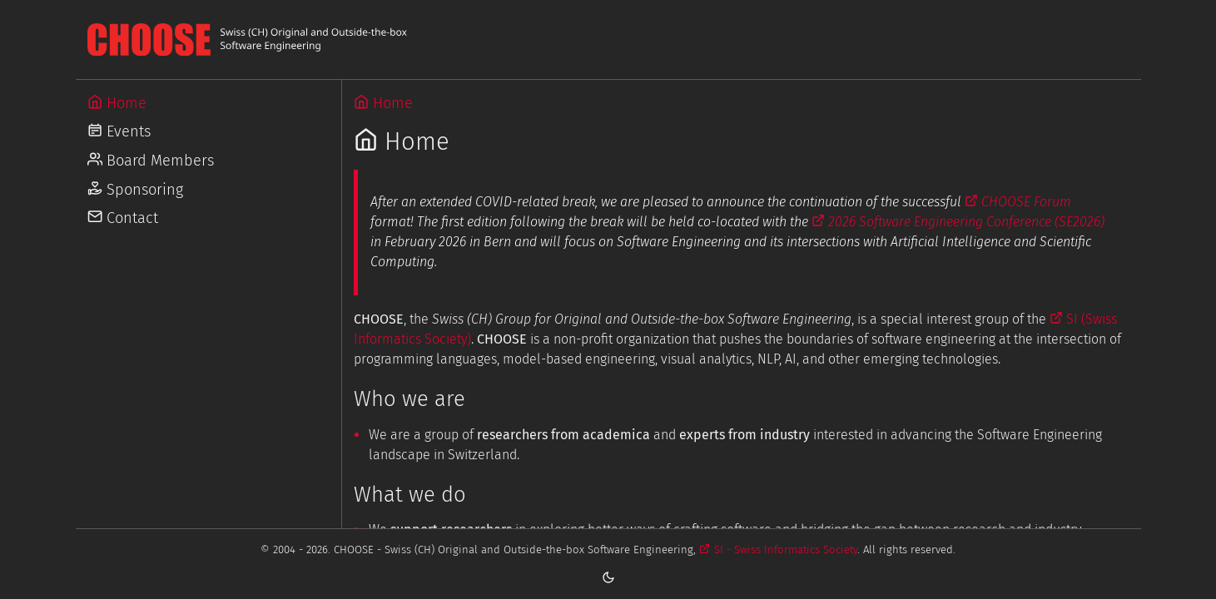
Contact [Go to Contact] (122, 218)
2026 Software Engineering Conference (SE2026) (957, 222)
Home (383, 103)
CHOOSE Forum (1018, 202)
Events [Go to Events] (119, 131)
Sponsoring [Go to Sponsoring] (135, 190)
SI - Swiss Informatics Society (777, 549)
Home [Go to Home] (116, 103)
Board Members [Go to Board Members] (150, 160)
